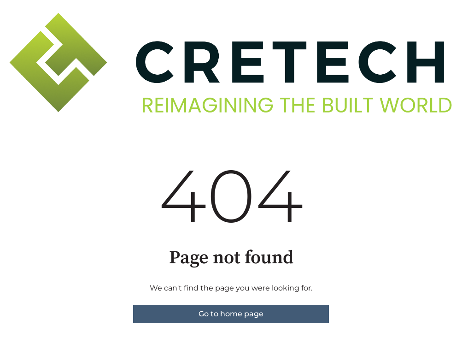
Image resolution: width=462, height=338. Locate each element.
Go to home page (231, 313)
